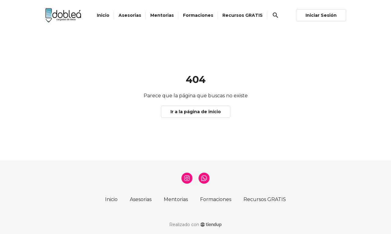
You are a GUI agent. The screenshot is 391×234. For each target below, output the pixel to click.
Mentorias (176, 199)
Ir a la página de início (195, 111)
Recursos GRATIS (264, 199)
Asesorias (141, 199)
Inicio (111, 199)
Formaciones (215, 199)
